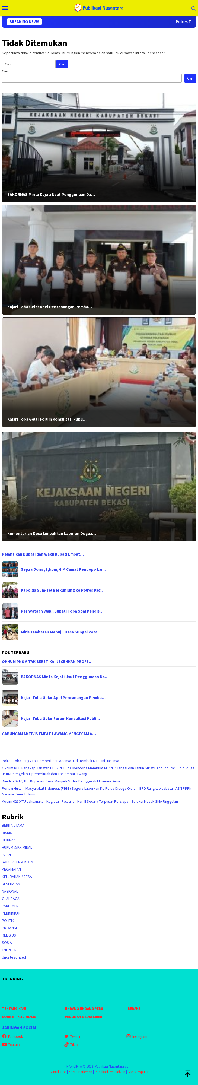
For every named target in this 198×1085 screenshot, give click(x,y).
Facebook (12, 1036)
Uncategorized (14, 957)
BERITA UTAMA (13, 825)
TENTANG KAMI (14, 1008)
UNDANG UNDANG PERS (84, 1008)
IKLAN (6, 854)
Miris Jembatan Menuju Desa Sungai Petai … (62, 632)
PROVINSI (9, 927)
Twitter (72, 1036)
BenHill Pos (58, 1072)
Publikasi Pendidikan (110, 1072)
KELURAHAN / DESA (17, 876)
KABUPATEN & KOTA (17, 861)
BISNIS (7, 832)
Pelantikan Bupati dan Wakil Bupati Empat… (43, 554)
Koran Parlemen (80, 1072)
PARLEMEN (10, 905)
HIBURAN (9, 839)
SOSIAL (8, 942)
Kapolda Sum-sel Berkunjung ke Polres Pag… (62, 590)
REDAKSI (135, 1008)
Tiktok (71, 1044)
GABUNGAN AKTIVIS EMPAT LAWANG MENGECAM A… (49, 733)
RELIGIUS (9, 935)
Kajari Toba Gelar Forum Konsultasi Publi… (47, 419)
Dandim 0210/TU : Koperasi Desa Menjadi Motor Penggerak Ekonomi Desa (61, 781)
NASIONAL (10, 891)
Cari (5, 71)
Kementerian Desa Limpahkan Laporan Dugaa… (51, 533)
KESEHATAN (11, 883)
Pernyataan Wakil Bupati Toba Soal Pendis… (62, 611)
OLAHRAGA (11, 898)
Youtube (11, 1044)
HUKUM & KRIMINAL (17, 847)
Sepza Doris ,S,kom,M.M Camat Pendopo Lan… (64, 569)
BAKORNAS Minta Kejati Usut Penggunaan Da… (51, 194)
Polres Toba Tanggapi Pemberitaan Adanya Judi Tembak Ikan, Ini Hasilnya (60, 760)
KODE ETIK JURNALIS (19, 1016)
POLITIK (8, 920)
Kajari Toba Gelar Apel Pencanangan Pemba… (49, 306)
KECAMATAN (11, 869)
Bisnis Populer (138, 1072)
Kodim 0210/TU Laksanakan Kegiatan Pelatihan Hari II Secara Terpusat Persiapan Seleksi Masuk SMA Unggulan (90, 801)
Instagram (136, 1036)
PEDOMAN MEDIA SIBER (83, 1016)
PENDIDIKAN (11, 913)
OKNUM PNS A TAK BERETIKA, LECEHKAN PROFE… (47, 661)
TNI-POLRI (9, 949)
